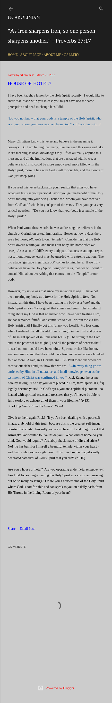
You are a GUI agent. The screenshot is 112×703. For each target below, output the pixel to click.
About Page (30, 55)
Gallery (71, 55)
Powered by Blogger (56, 688)
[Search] (101, 7)
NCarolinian (24, 17)
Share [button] (12, 529)
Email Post (27, 529)
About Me (52, 55)
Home (13, 55)
